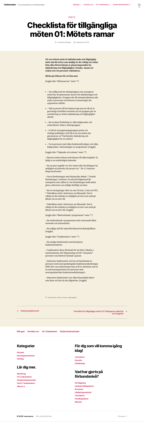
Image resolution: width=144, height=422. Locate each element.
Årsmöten (79, 390)
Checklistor (80, 357)
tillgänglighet (72, 298)
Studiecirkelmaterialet (121, 5)
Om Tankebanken (102, 5)
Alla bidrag (22, 374)
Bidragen (76, 5)
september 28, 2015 (83, 42)
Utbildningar (80, 364)
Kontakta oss (88, 5)
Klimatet (78, 402)
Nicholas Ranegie (65, 42)
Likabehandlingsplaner (85, 386)
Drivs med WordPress (44, 417)
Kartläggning (81, 383)
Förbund (21, 353)
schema (64, 298)
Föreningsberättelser (26, 356)
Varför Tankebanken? (27, 384)
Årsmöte (79, 361)
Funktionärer (52, 298)
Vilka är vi (21, 387)
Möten (59, 298)
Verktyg (72, 17)
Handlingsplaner (82, 399)
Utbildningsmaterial (84, 393)
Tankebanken (10, 4)
